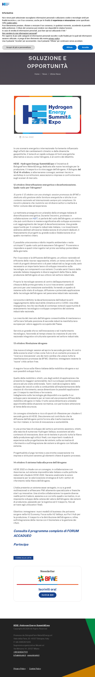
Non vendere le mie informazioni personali (19, 33)
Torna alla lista (23, 558)
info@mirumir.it (19, 655)
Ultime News (55, 74)
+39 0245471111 (20, 652)
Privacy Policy (19, 669)
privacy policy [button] (54, 38)
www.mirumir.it (33, 655)
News (44, 74)
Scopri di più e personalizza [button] (18, 47)
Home (37, 74)
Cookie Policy (35, 669)
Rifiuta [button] (70, 47)
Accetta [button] (85, 47)
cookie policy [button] (11, 23)
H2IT (35, 218)
